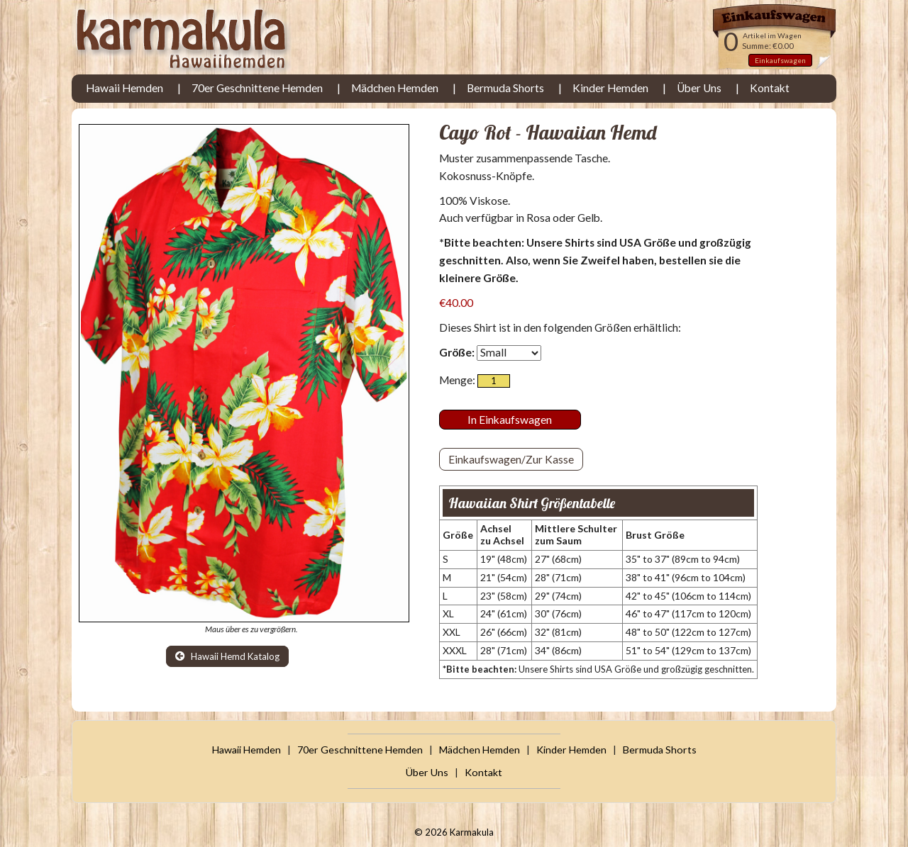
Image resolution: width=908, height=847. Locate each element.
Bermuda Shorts (505, 88)
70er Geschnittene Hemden (257, 88)
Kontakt (770, 88)
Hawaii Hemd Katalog (227, 656)
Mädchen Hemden (394, 88)
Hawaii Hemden (124, 88)
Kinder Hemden (610, 88)
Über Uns (699, 88)
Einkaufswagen (780, 60)
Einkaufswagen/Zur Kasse (511, 459)
